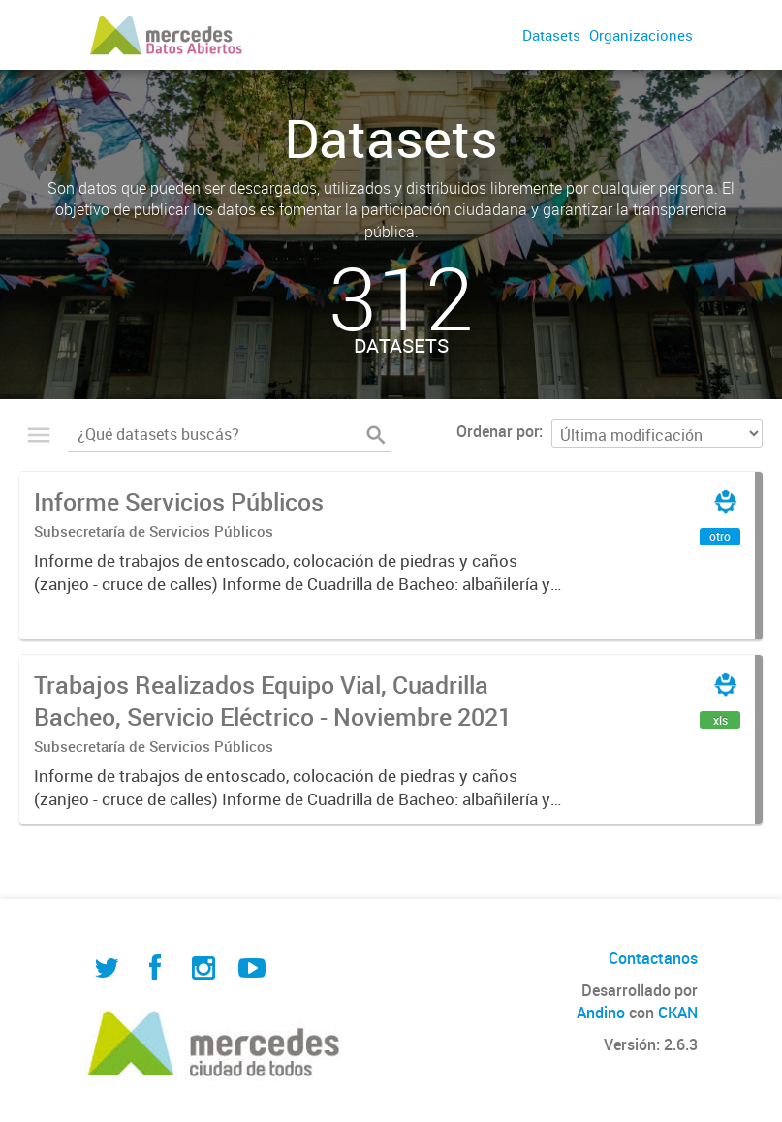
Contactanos (653, 958)
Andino (601, 1012)
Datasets (551, 35)
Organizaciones (641, 35)
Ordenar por (497, 431)
